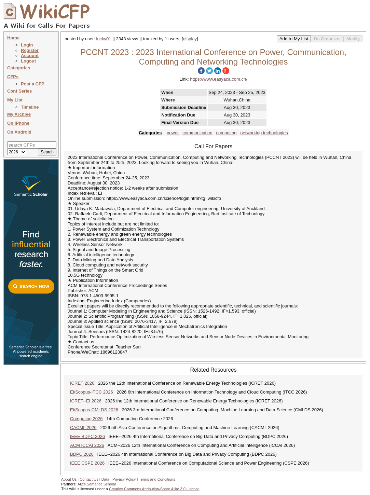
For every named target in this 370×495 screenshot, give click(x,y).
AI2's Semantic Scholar (97, 484)
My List (15, 99)
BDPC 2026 (82, 454)
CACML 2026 (83, 427)
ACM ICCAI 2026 (87, 445)
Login (27, 44)
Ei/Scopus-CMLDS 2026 (94, 409)
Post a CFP (32, 83)
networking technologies (264, 132)
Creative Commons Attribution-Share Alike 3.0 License (154, 489)
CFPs (12, 76)
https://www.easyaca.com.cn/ (218, 79)
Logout (28, 61)
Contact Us (89, 479)
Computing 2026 (86, 418)
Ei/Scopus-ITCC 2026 (91, 392)
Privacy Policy (124, 479)
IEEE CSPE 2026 (87, 463)
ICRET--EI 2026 (85, 400)
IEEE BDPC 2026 (87, 436)
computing (226, 132)
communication (197, 132)
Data (105, 479)
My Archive (19, 114)
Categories (18, 67)
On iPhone (18, 123)
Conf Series (19, 91)
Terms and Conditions (157, 479)
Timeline (30, 107)
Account (30, 55)
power (173, 132)
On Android (19, 132)
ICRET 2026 (82, 383)
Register (30, 50)
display (190, 38)
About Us (69, 479)
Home (13, 37)
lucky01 (103, 38)
